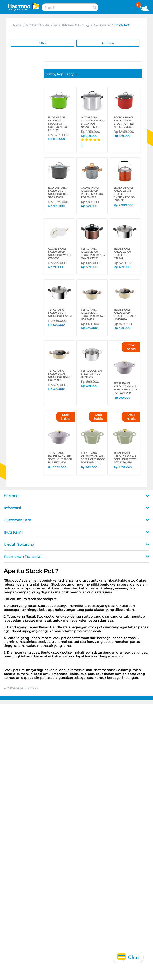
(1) (81, 145)
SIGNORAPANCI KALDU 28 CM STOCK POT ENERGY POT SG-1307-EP (124, 194)
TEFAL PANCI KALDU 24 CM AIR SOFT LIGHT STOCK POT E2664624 (125, 457)
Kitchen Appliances (41, 25)
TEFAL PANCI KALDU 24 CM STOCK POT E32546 (60, 313)
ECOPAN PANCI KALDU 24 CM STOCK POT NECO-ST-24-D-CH (59, 192)
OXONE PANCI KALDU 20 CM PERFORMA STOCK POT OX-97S (92, 192)
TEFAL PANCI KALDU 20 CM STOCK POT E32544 (122, 253)
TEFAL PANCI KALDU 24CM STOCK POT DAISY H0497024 (59, 375)
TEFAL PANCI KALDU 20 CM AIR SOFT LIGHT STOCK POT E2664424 (93, 457)
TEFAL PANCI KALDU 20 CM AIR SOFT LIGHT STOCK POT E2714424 (125, 388)
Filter (42, 43)
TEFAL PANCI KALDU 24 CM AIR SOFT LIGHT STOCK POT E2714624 (60, 457)
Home (16, 25)
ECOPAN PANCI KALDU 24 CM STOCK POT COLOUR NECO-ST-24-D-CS (60, 124)
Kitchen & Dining (75, 25)
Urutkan (108, 43)
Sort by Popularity (61, 74)
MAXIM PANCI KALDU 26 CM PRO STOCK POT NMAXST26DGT (92, 122)
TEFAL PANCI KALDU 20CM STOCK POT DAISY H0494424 (92, 314)
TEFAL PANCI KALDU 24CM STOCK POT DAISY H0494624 (125, 314)
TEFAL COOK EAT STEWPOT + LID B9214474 (91, 374)
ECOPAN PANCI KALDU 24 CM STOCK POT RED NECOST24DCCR (124, 122)
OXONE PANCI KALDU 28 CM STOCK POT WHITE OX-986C (60, 253)
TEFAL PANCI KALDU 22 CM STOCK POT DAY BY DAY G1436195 (93, 253)
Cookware (102, 25)
